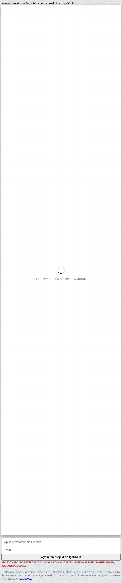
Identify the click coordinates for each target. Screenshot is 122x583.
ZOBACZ (26, 578)
